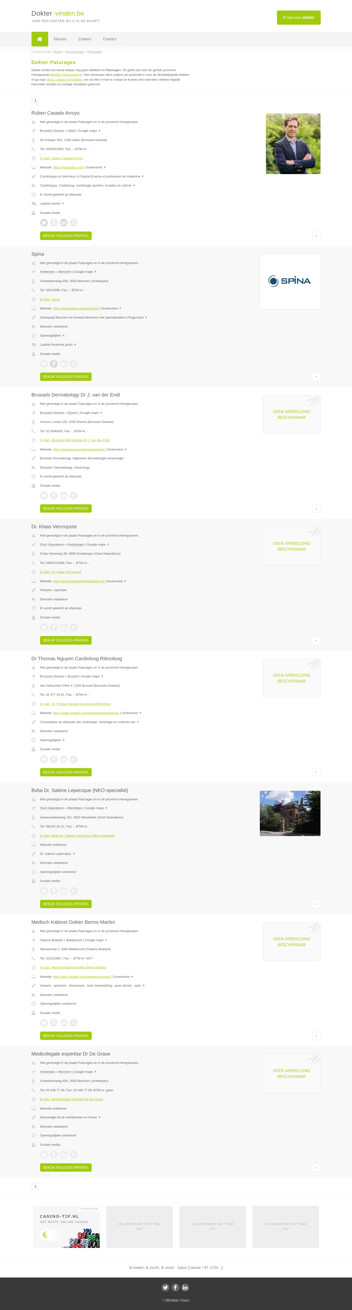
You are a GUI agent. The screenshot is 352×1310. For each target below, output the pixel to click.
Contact (109, 39)
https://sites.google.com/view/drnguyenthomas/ (86, 713)
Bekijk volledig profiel (66, 236)
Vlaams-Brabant (51, 940)
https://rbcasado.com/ (68, 167)
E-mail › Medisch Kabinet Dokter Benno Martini (73, 967)
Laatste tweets (52, 203)
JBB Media (171, 1300)
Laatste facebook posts (58, 344)
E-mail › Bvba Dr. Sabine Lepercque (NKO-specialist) (77, 835)
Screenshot (96, 167)
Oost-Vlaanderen (52, 544)
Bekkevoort (74, 940)
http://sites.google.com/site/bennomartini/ (82, 977)
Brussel (72, 676)
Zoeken (84, 39)
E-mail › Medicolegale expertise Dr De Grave (71, 1099)
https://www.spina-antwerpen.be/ (76, 308)
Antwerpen (47, 272)
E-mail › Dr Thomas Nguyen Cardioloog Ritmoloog (75, 704)
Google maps (89, 130)
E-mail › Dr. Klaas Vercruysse (60, 572)
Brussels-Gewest (52, 130)
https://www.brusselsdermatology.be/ (79, 449)
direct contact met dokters (65, 79)
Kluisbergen (75, 544)
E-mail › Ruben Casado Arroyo (61, 158)
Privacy (185, 1300)
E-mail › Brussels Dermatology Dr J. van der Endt (75, 440)
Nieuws (60, 39)
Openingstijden (52, 335)
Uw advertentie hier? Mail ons (140, 1226)
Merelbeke (74, 808)
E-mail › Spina (50, 299)
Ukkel (71, 130)
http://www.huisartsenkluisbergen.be (78, 581)
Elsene (72, 413)
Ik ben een (298, 17)
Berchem (65, 272)
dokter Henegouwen (66, 75)
